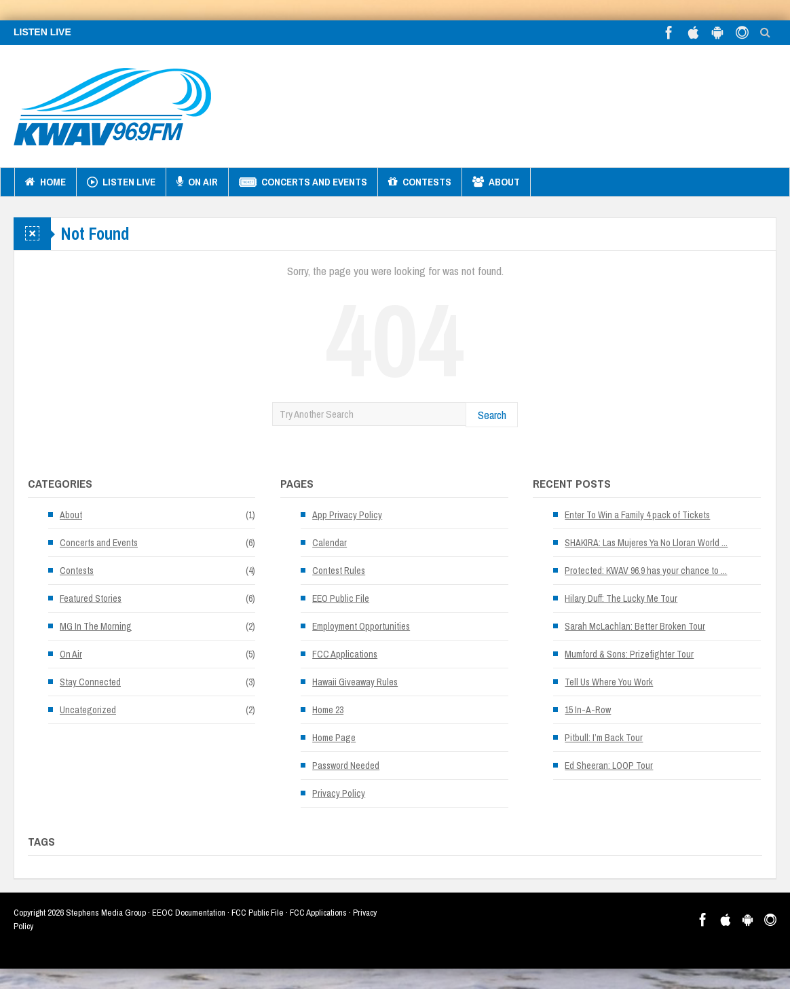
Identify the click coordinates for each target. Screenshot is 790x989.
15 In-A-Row (588, 710)
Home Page (334, 738)
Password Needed (345, 765)
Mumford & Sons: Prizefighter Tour (629, 654)
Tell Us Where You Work (609, 682)
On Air (197, 182)
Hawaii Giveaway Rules (355, 682)
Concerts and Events (303, 182)
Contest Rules (338, 570)
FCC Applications (344, 654)
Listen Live (121, 182)
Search (492, 414)
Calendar (329, 543)
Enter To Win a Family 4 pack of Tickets (637, 515)
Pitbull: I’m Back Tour (604, 738)
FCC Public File (257, 912)
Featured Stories (90, 598)
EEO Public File (340, 598)
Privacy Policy (338, 793)
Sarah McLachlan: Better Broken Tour (635, 626)
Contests (419, 182)
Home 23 (327, 710)
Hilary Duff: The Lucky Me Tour (621, 598)
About (496, 182)
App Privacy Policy (347, 515)
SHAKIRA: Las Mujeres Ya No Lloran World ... (646, 543)
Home (45, 182)
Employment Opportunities (361, 626)
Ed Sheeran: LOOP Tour (609, 765)
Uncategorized (88, 710)
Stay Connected (90, 682)
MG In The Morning (96, 626)
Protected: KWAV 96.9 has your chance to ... (646, 570)
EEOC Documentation (188, 912)
